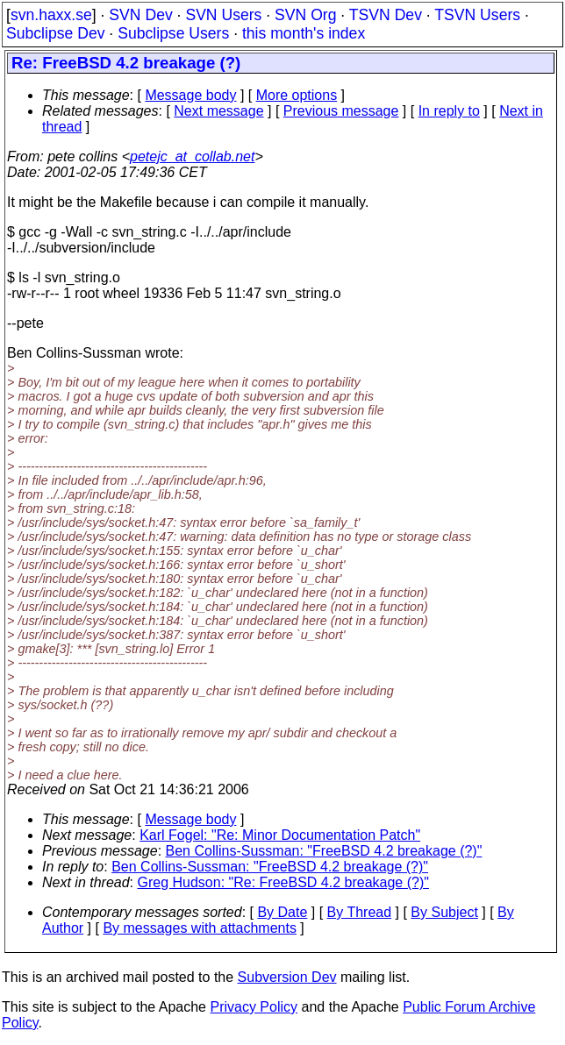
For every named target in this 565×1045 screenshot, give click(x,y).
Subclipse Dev (55, 33)
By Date (282, 912)
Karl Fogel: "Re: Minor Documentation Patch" (279, 835)
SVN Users (223, 15)
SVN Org (305, 15)
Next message (218, 110)
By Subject (444, 912)
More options (297, 95)
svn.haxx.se (51, 15)
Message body (190, 95)
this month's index (303, 33)
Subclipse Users (173, 33)
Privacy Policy (253, 1006)
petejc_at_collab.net (192, 156)
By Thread (359, 912)
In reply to (449, 110)
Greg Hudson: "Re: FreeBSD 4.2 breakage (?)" (283, 882)
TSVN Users (477, 15)
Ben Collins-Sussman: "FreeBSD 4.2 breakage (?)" (324, 850)
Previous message (341, 110)
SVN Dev (140, 15)
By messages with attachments (200, 928)
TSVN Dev (385, 15)
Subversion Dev (287, 977)
